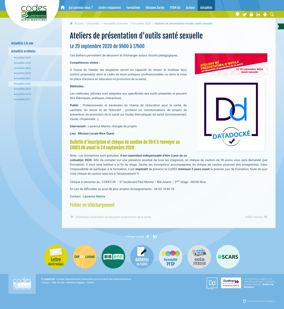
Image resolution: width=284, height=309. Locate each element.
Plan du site (58, 282)
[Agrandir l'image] (231, 63)
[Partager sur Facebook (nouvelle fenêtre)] (148, 236)
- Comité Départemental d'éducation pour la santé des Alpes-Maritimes (87, 279)
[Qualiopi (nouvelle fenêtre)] (248, 283)
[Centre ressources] (110, 5)
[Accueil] (62, 5)
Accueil (79, 23)
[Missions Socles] (155, 5)
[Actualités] (206, 5)
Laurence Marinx (94, 196)
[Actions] (190, 5)
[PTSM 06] (175, 5)
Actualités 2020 (141, 23)
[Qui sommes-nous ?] (81, 5)
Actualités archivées (116, 23)
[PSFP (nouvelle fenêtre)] (170, 256)
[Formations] (133, 5)
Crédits (90, 282)
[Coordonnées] (237, 14)
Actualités (93, 23)
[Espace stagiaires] (251, 14)
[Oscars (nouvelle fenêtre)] (228, 256)
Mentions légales (75, 282)
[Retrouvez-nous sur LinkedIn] (258, 14)
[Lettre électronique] (244, 14)
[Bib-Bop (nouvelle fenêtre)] (113, 256)
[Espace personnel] (265, 14)
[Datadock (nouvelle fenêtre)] (212, 284)
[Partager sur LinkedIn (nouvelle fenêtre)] (155, 236)
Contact (45, 282)
